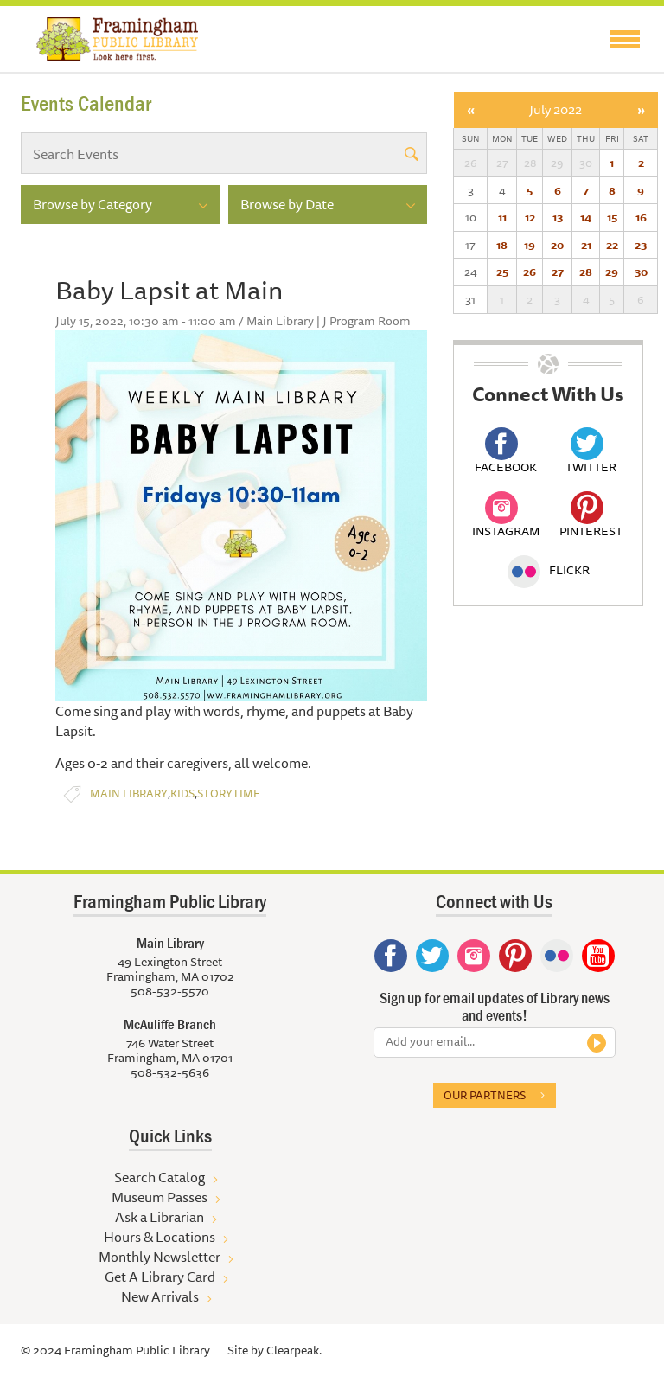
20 (557, 244)
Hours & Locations (159, 1237)
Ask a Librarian (159, 1217)
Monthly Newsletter (159, 1256)
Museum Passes (160, 1197)
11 (502, 217)
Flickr (549, 569)
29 (611, 271)
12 (530, 217)
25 (502, 271)
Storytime (228, 793)
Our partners (485, 1095)
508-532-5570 (170, 991)
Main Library (129, 793)
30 (641, 271)
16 (641, 217)
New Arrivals (160, 1296)
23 (641, 244)
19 (529, 244)
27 (558, 271)
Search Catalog (159, 1177)
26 (529, 271)
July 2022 (555, 109)
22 (612, 244)
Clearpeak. (294, 1350)
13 (557, 217)
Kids (182, 793)
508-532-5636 (170, 1072)
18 (502, 244)
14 (585, 217)
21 (586, 244)
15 (612, 217)
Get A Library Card (160, 1276)
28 (585, 271)
